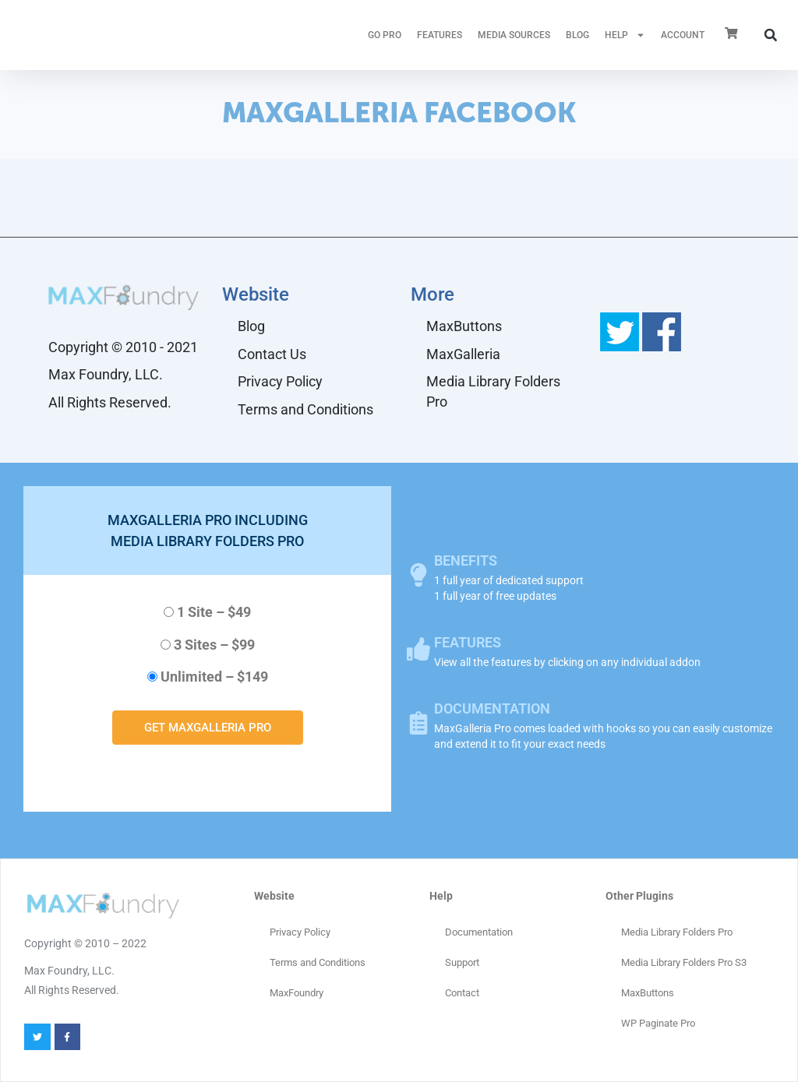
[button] (770, 35)
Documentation (479, 932)
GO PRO (384, 35)
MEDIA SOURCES (514, 35)
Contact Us (272, 354)
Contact (462, 993)
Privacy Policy (280, 381)
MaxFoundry (296, 993)
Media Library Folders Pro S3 (684, 962)
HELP (625, 35)
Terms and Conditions (305, 409)
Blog (577, 35)
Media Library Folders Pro (493, 391)
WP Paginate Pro (658, 1023)
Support (462, 962)
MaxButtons (464, 326)
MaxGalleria (463, 354)
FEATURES (439, 35)
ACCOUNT (682, 35)
